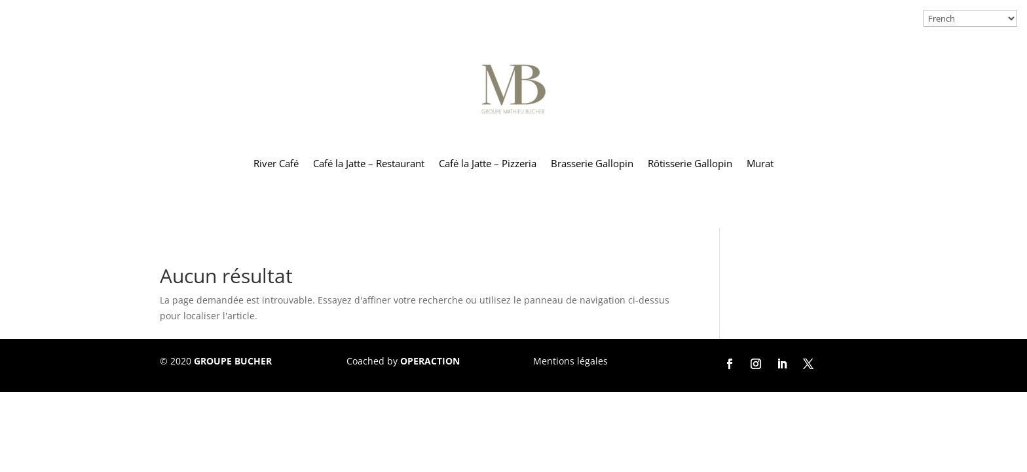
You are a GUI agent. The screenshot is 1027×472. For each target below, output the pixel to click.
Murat (760, 163)
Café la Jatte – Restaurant (368, 163)
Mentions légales (570, 361)
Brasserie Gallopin (592, 163)
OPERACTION (430, 361)
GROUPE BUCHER (233, 361)
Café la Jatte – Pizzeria (487, 163)
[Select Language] (970, 18)
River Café (276, 163)
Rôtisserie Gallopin (690, 163)
